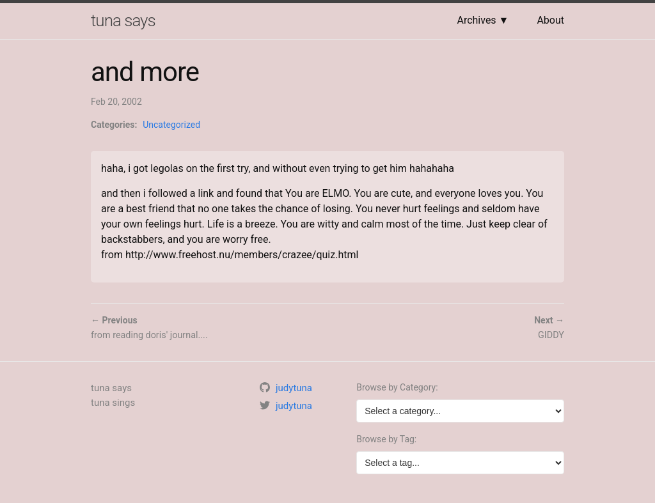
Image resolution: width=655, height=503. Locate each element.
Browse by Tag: (386, 439)
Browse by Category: (397, 387)
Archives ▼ (483, 20)
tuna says (123, 20)
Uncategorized (171, 125)
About (550, 20)
